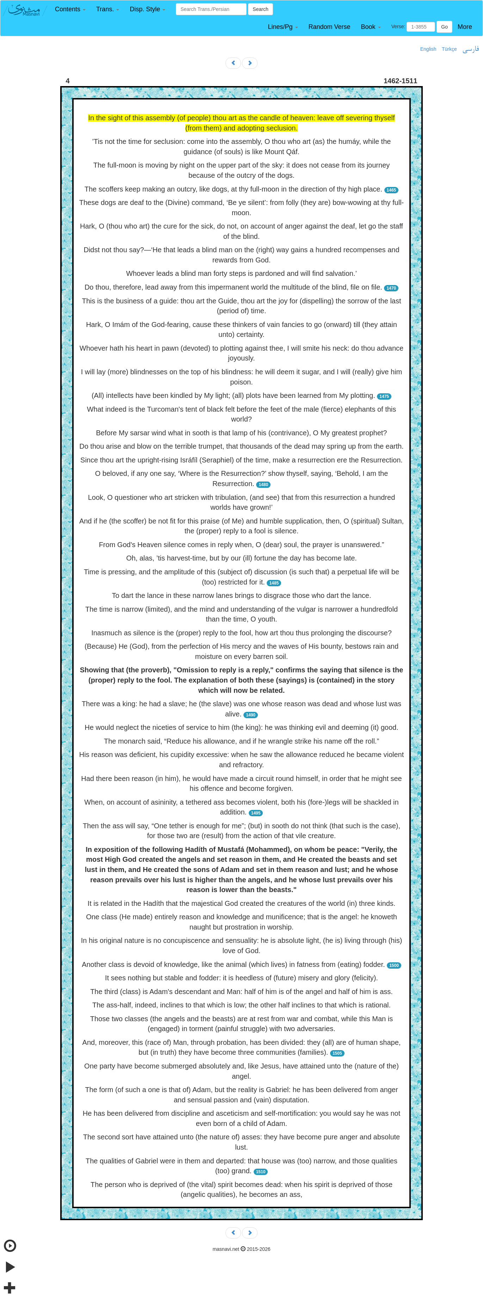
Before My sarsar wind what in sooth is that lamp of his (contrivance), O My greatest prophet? (241, 433)
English (428, 49)
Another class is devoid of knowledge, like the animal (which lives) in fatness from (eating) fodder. (233, 964)
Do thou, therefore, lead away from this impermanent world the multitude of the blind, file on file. (233, 287)
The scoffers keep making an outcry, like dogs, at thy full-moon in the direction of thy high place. (233, 189)
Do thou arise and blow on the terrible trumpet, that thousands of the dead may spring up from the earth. (241, 446)
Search (260, 9)
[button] (70, 9)
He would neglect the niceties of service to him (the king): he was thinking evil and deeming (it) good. (241, 727)
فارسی (470, 49)
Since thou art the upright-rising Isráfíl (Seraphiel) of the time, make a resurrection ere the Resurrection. (241, 460)
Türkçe (449, 49)
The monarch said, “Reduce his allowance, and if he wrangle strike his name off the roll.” (241, 741)
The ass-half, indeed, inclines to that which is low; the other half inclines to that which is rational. (241, 1005)
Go (444, 27)
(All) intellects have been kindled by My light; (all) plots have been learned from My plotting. (233, 395)
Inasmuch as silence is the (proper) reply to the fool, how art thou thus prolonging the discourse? (241, 633)
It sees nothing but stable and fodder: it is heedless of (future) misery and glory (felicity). (241, 978)
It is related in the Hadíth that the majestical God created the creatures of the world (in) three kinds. (242, 903)
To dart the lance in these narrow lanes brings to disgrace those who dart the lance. (241, 595)
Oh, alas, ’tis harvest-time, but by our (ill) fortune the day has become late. (241, 558)
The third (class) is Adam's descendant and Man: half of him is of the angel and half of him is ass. (241, 991)
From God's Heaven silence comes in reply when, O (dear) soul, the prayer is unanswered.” (241, 545)
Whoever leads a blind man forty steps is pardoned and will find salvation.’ (241, 273)
